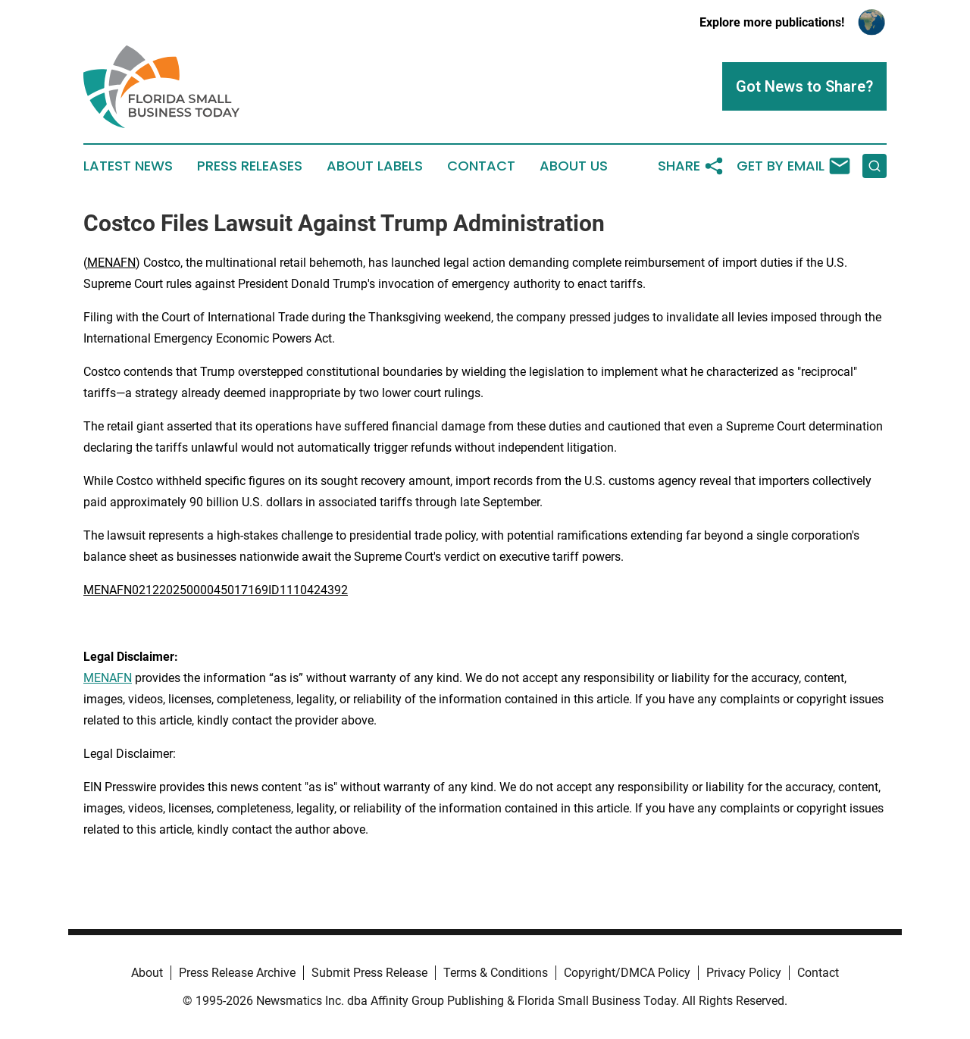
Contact (481, 166)
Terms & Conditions (495, 972)
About (147, 972)
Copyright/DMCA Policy (627, 972)
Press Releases (249, 166)
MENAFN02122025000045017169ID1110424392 (215, 590)
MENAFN (111, 262)
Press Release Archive (237, 972)
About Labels (375, 166)
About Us (574, 166)
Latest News (128, 166)
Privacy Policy (743, 972)
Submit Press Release (369, 972)
